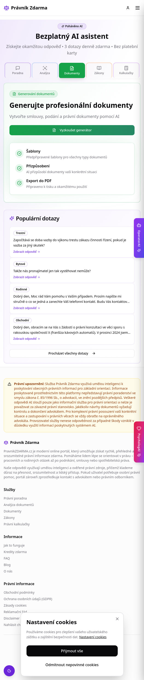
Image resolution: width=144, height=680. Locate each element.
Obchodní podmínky (19, 592)
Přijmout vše (72, 650)
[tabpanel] (72, 142)
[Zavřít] (117, 619)
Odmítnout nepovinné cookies (72, 664)
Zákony (9, 517)
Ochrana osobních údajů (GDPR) (28, 599)
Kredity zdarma (15, 552)
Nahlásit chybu (15, 625)
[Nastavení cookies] (9, 670)
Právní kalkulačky (17, 524)
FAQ (7, 558)
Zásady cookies (15, 605)
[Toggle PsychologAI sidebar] (139, 442)
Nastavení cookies (92, 637)
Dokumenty (12, 511)
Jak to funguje (14, 545)
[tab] (18, 70)
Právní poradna (15, 498)
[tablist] (72, 70)
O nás (8, 571)
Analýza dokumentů (19, 504)
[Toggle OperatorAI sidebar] (139, 238)
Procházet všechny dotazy (71, 353)
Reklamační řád (15, 612)
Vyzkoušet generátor (72, 130)
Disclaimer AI (14, 618)
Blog (7, 565)
